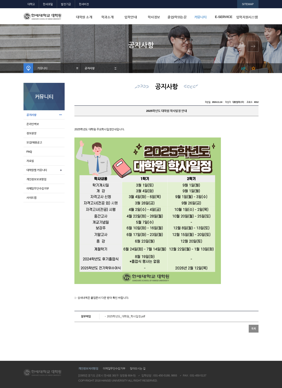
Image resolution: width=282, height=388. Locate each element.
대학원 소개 (84, 17)
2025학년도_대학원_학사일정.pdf (126, 316)
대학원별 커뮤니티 (36, 170)
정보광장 (31, 133)
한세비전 (84, 4)
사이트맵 (31, 197)
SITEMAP (248, 4)
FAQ (29, 151)
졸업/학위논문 (177, 17)
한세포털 (48, 4)
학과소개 (107, 17)
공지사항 (90, 68)
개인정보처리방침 (88, 368)
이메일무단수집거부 (37, 188)
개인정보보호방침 (36, 179)
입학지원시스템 (247, 17)
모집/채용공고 (34, 142)
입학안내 (130, 17)
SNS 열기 (244, 68)
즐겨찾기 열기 (253, 68)
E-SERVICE (223, 17)
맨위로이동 (247, 343)
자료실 (30, 160)
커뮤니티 (200, 17)
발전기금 (66, 4)
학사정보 (154, 17)
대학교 (31, 4)
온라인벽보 (239, 45)
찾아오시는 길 (138, 368)
